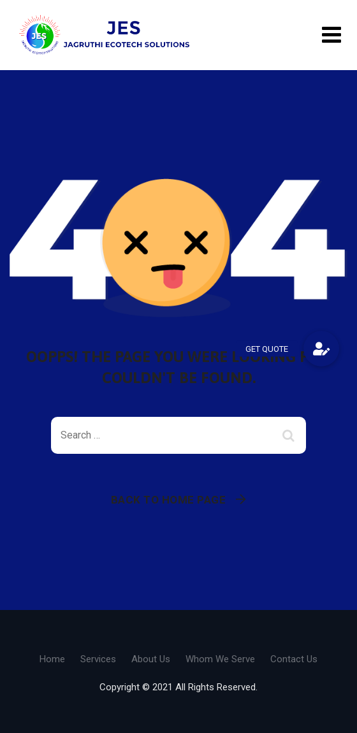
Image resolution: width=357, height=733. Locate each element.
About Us (150, 659)
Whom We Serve (220, 659)
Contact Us (293, 659)
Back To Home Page (168, 499)
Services (98, 659)
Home (52, 659)
